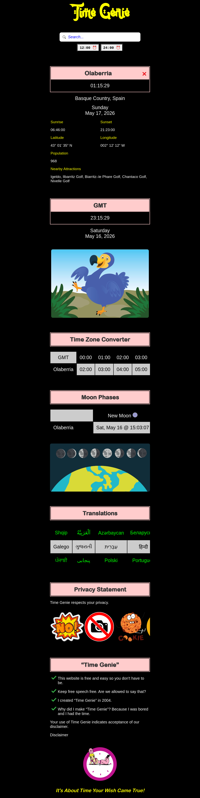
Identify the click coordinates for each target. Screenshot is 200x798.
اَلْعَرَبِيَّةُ (83, 532)
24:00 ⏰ (111, 48)
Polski (111, 560)
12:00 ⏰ (88, 48)
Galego (61, 546)
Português (143, 560)
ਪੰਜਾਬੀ (61, 560)
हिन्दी (143, 547)
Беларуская (143, 532)
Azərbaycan (111, 533)
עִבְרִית (111, 546)
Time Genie (100, 12)
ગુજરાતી (83, 546)
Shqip (61, 532)
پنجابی (83, 560)
